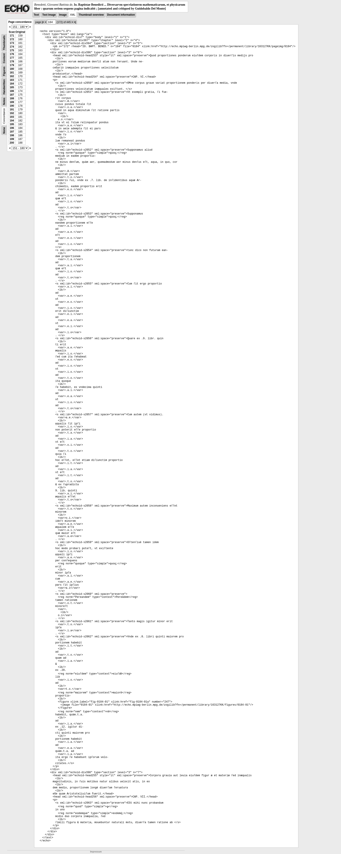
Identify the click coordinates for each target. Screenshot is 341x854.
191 (12, 109)
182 (12, 76)
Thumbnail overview (91, 14)
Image (63, 14)
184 (12, 83)
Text (36, 14)
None (4, 130)
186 (12, 91)
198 (12, 135)
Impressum (96, 852)
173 (12, 43)
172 (12, 39)
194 (12, 120)
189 (12, 102)
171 (12, 35)
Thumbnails (4, 42)
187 (12, 94)
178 (12, 61)
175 (12, 50)
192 (12, 113)
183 (12, 79)
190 (12, 105)
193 (12, 116)
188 (12, 98)
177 (12, 57)
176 (12, 54)
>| (75, 22)
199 (12, 139)
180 (12, 68)
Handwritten (4, 86)
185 (12, 87)
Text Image (49, 14)
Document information (121, 14)
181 (12, 72)
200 (12, 142)
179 (12, 65)
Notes (4, 101)
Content (4, 58)
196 (12, 128)
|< (43, 22)
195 (12, 124)
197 (12, 131)
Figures (4, 71)
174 (12, 46)
